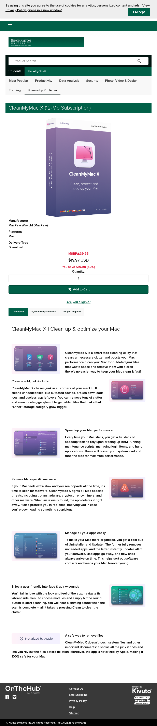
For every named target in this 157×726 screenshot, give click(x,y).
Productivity (43, 81)
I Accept (141, 12)
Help (72, 707)
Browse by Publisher (42, 90)
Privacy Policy (78, 701)
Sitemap (74, 713)
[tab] (18, 312)
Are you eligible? (78, 302)
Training (15, 90)
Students (15, 71)
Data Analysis (69, 81)
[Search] (139, 61)
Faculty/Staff (37, 71)
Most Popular (18, 81)
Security (92, 81)
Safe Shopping (78, 695)
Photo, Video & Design (121, 81)
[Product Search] (69, 61)
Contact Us (76, 688)
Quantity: (78, 272)
